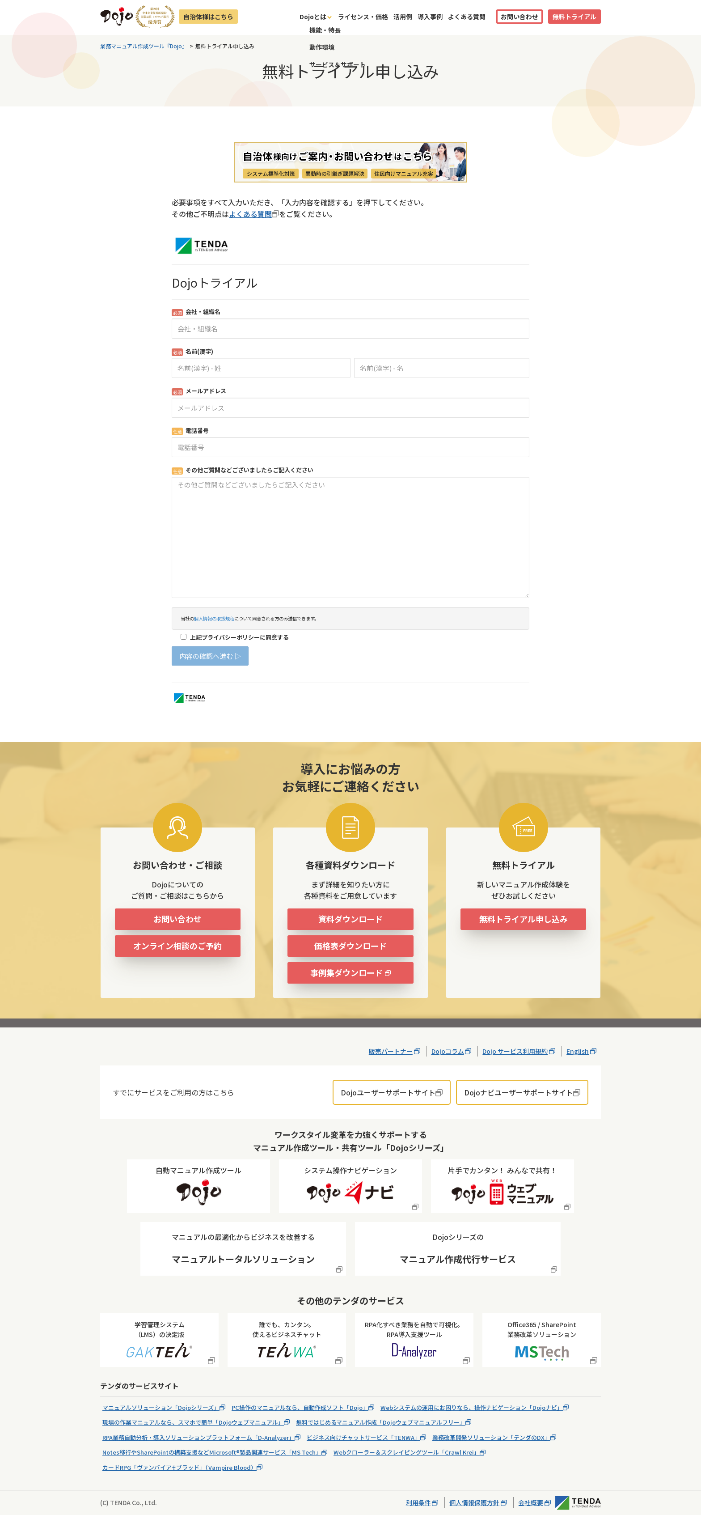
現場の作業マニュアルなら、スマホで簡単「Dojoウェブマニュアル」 (193, 1422)
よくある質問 (467, 16)
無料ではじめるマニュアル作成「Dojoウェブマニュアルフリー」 (380, 1422)
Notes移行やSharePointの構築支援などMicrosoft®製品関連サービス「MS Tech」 (211, 1452)
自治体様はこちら (208, 16)
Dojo (116, 16)
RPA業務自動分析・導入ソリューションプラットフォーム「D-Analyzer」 (198, 1437)
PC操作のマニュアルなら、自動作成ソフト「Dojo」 (300, 1407)
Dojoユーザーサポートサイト (388, 1092)
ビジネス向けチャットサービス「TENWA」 (363, 1437)
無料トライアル (574, 16)
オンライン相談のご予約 (177, 945)
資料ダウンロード (350, 919)
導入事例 (430, 16)
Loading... (350, 469)
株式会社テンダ (578, 1503)
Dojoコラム (447, 1051)
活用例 (402, 16)
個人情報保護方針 (474, 1502)
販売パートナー (391, 1051)
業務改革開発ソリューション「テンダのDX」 (491, 1437)
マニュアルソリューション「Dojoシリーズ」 (161, 1407)
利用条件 (418, 1502)
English (577, 1051)
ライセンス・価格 (363, 16)
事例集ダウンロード (346, 972)
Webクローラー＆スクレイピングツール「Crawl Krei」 (407, 1452)
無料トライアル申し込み (523, 919)
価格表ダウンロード (350, 945)
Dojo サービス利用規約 (515, 1051)
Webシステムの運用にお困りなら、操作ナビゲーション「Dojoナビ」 (471, 1407)
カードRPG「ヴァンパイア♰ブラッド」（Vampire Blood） (179, 1467)
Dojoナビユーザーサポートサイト (518, 1092)
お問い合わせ (519, 16)
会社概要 (530, 1502)
